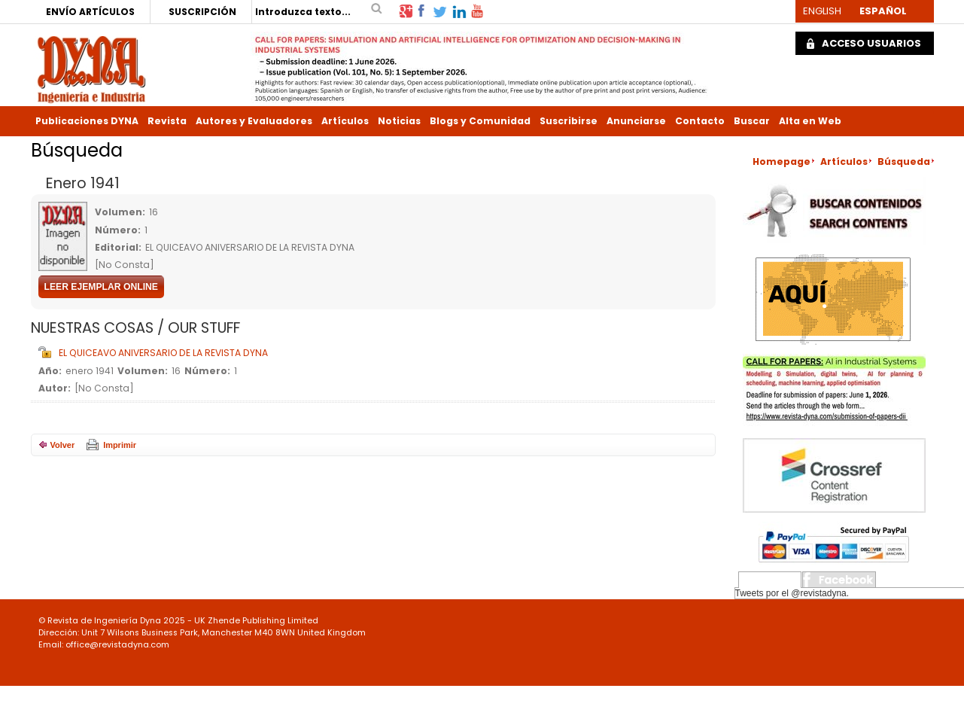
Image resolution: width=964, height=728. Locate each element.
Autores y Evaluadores (254, 120)
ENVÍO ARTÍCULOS (90, 11)
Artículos (345, 120)
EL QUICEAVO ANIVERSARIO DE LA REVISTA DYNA (163, 352)
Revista (167, 120)
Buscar (752, 120)
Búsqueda (903, 161)
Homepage (781, 161)
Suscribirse (569, 120)
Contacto (700, 120)
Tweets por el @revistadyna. (792, 593)
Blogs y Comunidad (480, 120)
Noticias (399, 120)
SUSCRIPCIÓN (202, 11)
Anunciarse (636, 120)
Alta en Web (810, 120)
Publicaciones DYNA (86, 120)
